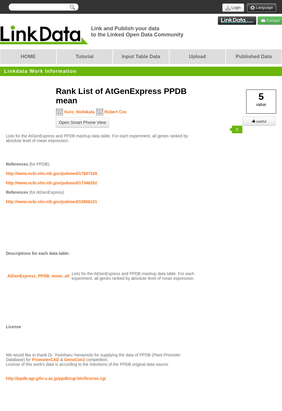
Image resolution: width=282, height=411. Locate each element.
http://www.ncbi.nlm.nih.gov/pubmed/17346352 (51, 183)
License (13, 326)
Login (233, 7)
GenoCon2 (74, 359)
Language (261, 7)
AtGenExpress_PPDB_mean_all (38, 276)
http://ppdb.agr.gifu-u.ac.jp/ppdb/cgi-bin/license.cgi (56, 378)
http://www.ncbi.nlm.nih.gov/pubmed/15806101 (51, 201)
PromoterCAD (45, 359)
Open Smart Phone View (82, 122)
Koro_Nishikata (75, 112)
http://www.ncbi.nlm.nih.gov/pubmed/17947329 (51, 173)
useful (259, 121)
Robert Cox (111, 112)
